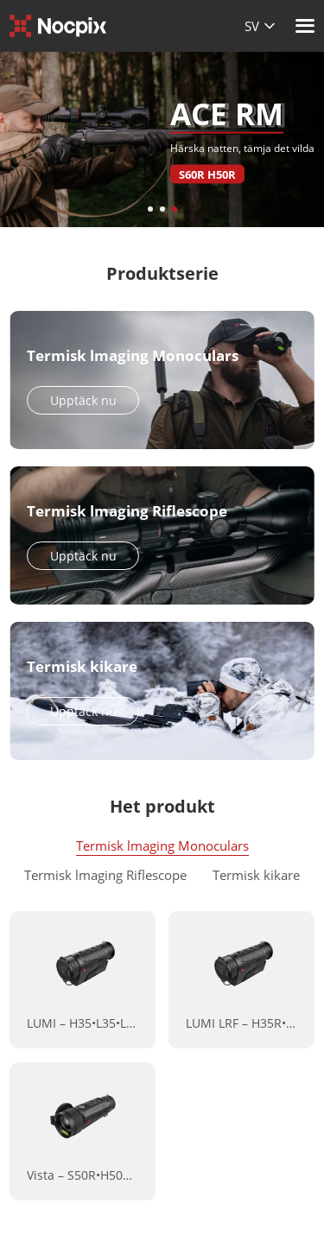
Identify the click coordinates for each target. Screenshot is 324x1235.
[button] (150, 209)
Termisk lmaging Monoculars (162, 845)
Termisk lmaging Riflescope (105, 875)
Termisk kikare (256, 875)
